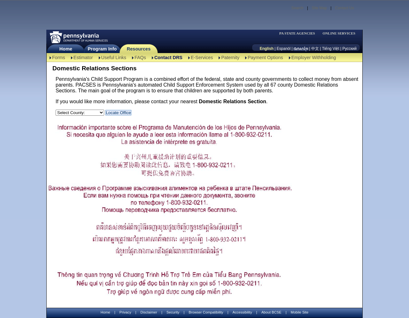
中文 (315, 48)
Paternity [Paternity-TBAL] (230, 57)
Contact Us (344, 8)
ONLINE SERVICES (338, 33)
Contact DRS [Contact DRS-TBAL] (168, 57)
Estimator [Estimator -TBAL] (83, 57)
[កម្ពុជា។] (301, 48)
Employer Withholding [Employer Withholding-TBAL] (313, 57)
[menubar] (299, 33)
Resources (139, 48)
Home (65, 48)
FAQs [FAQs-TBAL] (140, 57)
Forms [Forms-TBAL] (58, 57)
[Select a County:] (80, 113)
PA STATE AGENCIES (297, 33)
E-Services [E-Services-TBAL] (202, 57)
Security (172, 312)
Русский (349, 48)
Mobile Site (299, 312)
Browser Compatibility (206, 312)
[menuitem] (299, 33)
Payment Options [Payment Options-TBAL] (265, 57)
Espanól (283, 48)
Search (297, 8)
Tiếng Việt (330, 48)
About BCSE (271, 312)
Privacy (125, 312)
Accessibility (242, 312)
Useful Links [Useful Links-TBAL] (113, 57)
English (267, 48)
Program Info (102, 48)
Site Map (319, 8)
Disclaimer (149, 312)
